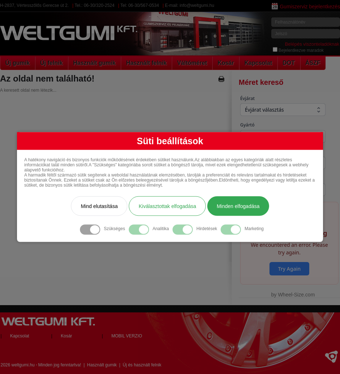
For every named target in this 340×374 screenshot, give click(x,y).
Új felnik (51, 63)
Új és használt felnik (142, 364)
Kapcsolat (258, 63)
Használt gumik (94, 63)
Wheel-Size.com (296, 295)
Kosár (225, 63)
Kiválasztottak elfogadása (167, 206)
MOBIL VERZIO (126, 335)
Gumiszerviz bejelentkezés (306, 6)
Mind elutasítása (99, 206)
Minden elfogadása (238, 206)
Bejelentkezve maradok (298, 50)
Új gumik (17, 63)
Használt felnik (146, 63)
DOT (288, 63)
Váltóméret (192, 63)
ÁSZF (312, 63)
